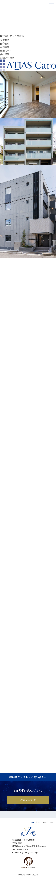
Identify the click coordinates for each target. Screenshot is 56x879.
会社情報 (5, 54)
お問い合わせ (7, 58)
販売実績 (5, 47)
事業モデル (6, 50)
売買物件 (5, 40)
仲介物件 (5, 43)
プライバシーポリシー (44, 822)
